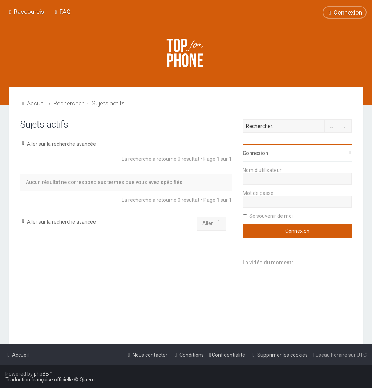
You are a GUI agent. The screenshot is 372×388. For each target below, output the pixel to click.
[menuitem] (62, 11)
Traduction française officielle (39, 380)
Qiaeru (87, 380)
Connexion (255, 153)
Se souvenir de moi (271, 216)
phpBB (41, 374)
